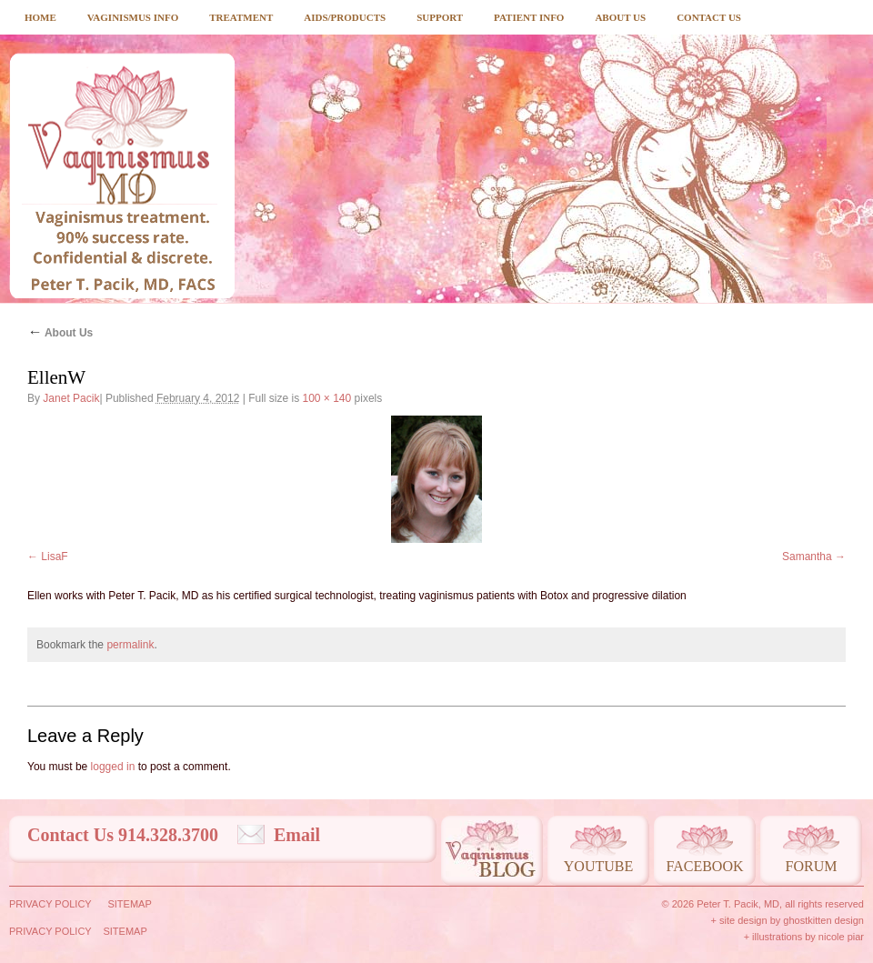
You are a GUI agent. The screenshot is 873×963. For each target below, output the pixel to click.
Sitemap (129, 903)
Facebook (704, 866)
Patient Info (529, 17)
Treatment (241, 17)
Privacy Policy (50, 903)
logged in (113, 766)
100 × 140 (326, 398)
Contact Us (709, 17)
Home (40, 17)
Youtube (598, 866)
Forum (812, 866)
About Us (620, 17)
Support (439, 17)
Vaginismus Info (132, 17)
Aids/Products (345, 17)
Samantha (807, 556)
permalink (130, 644)
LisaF (54, 556)
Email (297, 835)
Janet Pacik (71, 398)
